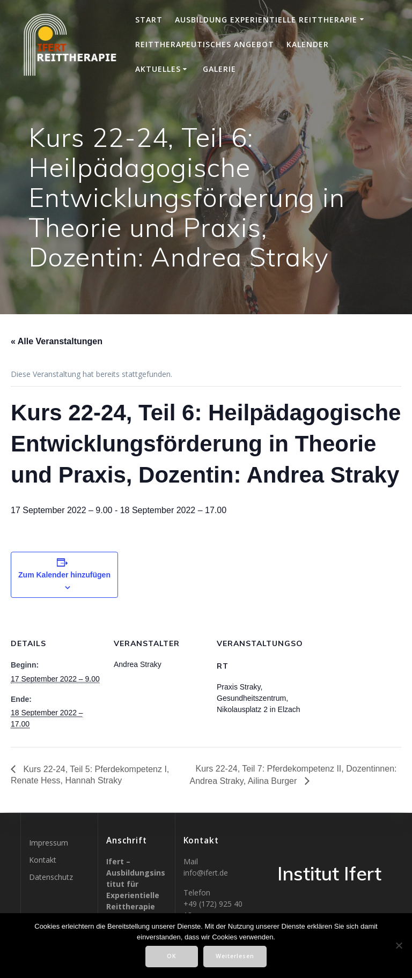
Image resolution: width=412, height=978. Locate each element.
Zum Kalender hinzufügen (64, 574)
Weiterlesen (235, 956)
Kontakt (42, 860)
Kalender (307, 44)
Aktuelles (158, 69)
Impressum (48, 843)
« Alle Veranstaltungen (56, 341)
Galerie (219, 69)
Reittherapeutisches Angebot (204, 44)
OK (171, 956)
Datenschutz (51, 877)
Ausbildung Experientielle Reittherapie (266, 19)
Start (149, 19)
